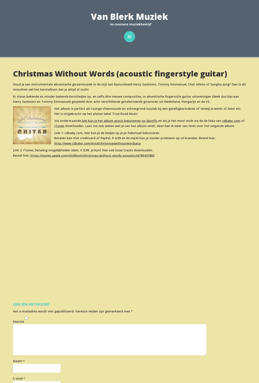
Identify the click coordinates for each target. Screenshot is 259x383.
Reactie (18, 321)
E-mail (19, 378)
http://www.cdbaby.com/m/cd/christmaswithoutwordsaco (97, 143)
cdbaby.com (231, 121)
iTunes (59, 126)
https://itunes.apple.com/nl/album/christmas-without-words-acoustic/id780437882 (92, 155)
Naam (19, 361)
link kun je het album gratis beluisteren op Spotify (119, 121)
